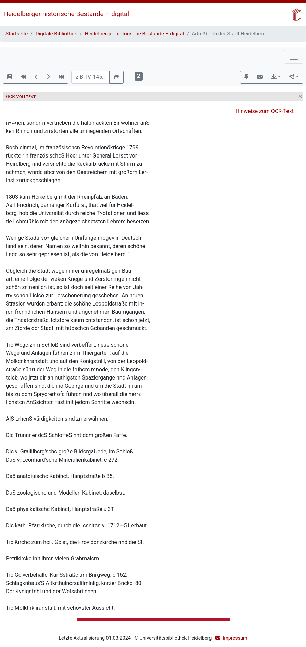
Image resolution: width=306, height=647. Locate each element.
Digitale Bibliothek (56, 33)
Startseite (16, 33)
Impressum (234, 638)
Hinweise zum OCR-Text (264, 111)
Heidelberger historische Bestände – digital (66, 14)
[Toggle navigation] (293, 57)
